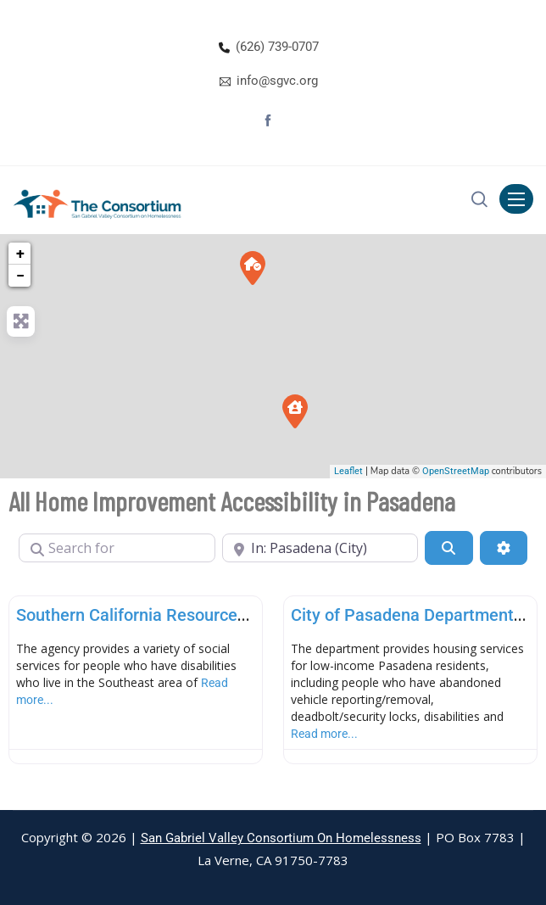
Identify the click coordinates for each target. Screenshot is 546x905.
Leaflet (348, 471)
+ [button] (20, 253)
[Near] (320, 548)
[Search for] (117, 548)
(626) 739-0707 (277, 46)
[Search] (448, 548)
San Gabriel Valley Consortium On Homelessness (281, 838)
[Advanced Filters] (503, 548)
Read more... (324, 733)
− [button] (20, 275)
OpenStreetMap (455, 471)
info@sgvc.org (277, 80)
